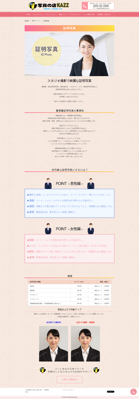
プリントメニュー (50, 14)
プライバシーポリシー (68, 390)
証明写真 (46, 20)
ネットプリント (37, 14)
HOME (28, 14)
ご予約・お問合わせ (69, 380)
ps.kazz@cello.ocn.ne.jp (103, 8)
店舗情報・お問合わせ (104, 14)
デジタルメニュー (75, 14)
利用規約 (46, 390)
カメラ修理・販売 (89, 14)
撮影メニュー (63, 14)
